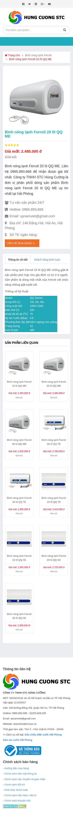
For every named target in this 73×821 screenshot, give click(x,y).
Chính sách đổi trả (14, 784)
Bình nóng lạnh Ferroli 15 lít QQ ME (19, 383)
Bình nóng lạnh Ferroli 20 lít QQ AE (54, 557)
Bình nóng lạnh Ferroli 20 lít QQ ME (30, 59)
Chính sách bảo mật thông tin (20, 773)
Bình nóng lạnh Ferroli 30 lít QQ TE (54, 442)
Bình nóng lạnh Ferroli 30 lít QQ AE (19, 616)
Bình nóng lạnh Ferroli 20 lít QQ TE (19, 500)
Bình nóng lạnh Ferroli (38, 55)
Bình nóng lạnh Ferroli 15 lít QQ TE (54, 500)
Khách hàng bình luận (47, 259)
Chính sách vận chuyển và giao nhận (24, 779)
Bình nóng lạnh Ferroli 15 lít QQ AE (19, 557)
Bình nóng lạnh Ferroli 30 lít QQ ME (19, 442)
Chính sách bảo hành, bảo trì (20, 795)
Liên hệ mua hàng (21, 243)
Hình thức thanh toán (16, 789)
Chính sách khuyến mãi (17, 800)
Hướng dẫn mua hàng (16, 768)
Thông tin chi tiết (18, 259)
